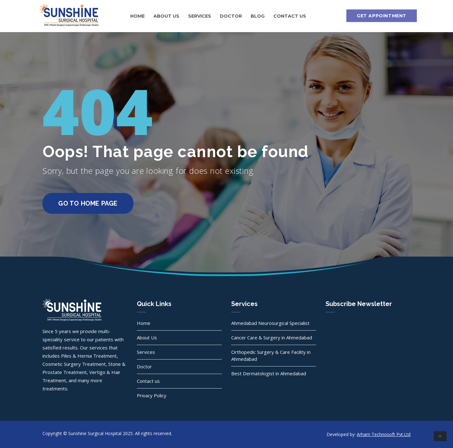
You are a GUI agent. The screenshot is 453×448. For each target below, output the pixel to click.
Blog (258, 16)
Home (137, 16)
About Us (166, 16)
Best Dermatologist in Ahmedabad (268, 373)
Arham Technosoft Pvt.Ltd (384, 434)
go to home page (88, 203)
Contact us (289, 16)
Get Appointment (381, 16)
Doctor (231, 16)
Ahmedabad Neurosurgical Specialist (270, 323)
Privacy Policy (151, 395)
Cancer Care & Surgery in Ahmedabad (271, 337)
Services (199, 16)
